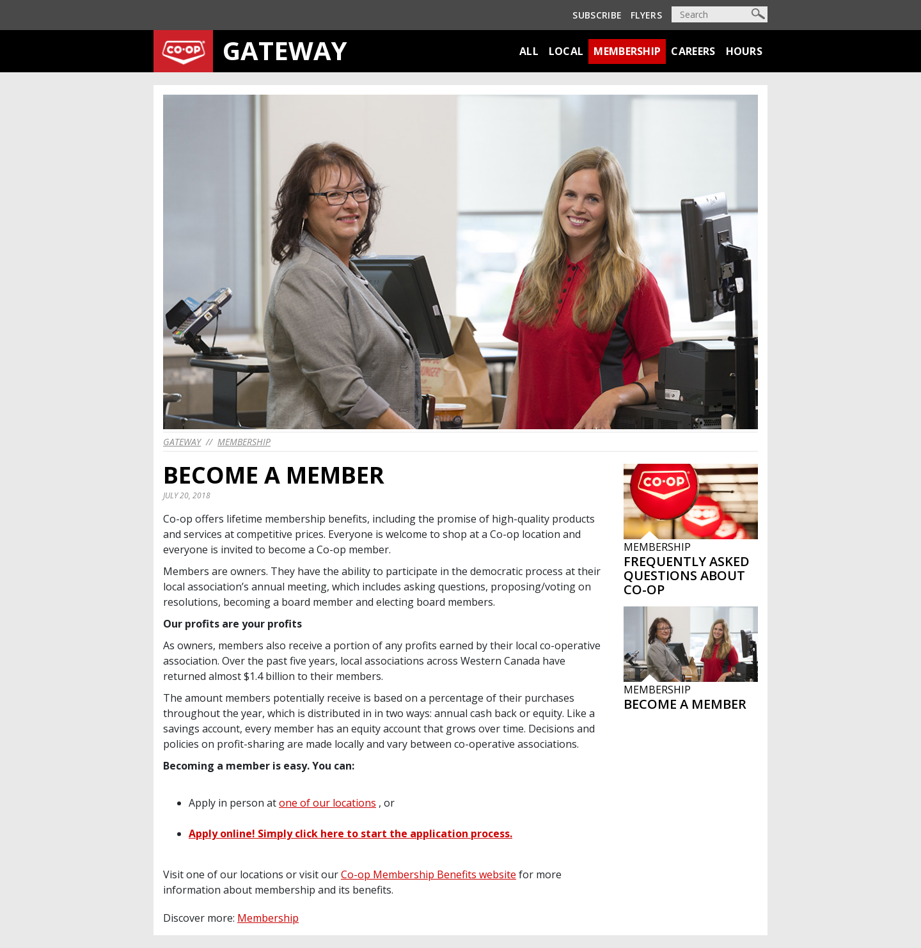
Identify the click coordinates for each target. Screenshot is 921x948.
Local (566, 51)
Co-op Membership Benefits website (428, 874)
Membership (627, 51)
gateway (182, 442)
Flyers (646, 15)
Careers (693, 51)
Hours (744, 51)
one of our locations (327, 803)
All (529, 51)
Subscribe (597, 15)
